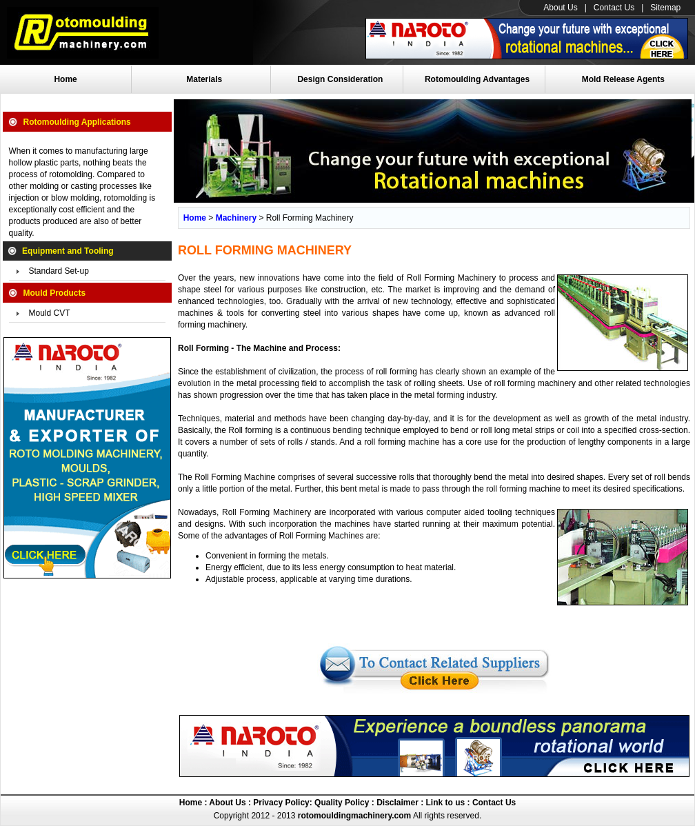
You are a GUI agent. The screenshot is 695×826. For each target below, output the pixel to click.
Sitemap (665, 7)
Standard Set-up (59, 271)
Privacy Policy (280, 802)
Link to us (445, 802)
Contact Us (614, 7)
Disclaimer (396, 802)
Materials (204, 79)
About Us (560, 7)
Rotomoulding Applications (77, 122)
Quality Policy (341, 802)
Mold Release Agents (623, 79)
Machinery (236, 218)
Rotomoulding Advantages (477, 79)
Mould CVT (49, 313)
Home (65, 79)
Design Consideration (340, 79)
